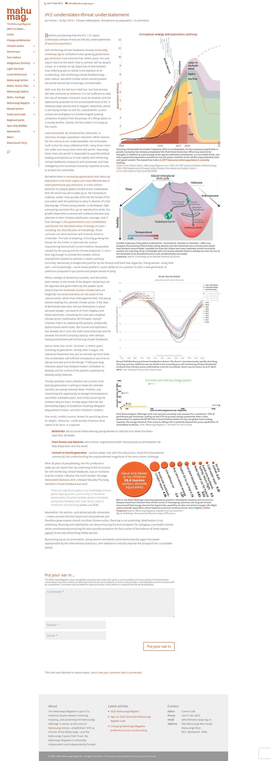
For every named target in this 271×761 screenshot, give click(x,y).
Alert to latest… (16, 29)
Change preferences (18, 40)
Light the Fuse (15, 69)
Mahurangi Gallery (18, 91)
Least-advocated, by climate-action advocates (71, 133)
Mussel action (15, 108)
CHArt (10, 34)
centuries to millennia (68, 93)
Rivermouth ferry (17, 143)
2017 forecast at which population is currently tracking (162, 161)
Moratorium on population (116, 20)
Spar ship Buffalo (17, 126)
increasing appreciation (80, 176)
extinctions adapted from (128, 170)
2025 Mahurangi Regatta (124, 711)
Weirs (10, 137)
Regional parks (15, 120)
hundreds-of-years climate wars (82, 290)
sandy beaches (63, 374)
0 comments (142, 20)
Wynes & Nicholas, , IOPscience (145, 513)
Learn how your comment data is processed (116, 672)
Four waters (14, 57)
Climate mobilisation (88, 20)
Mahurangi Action (58, 728)
